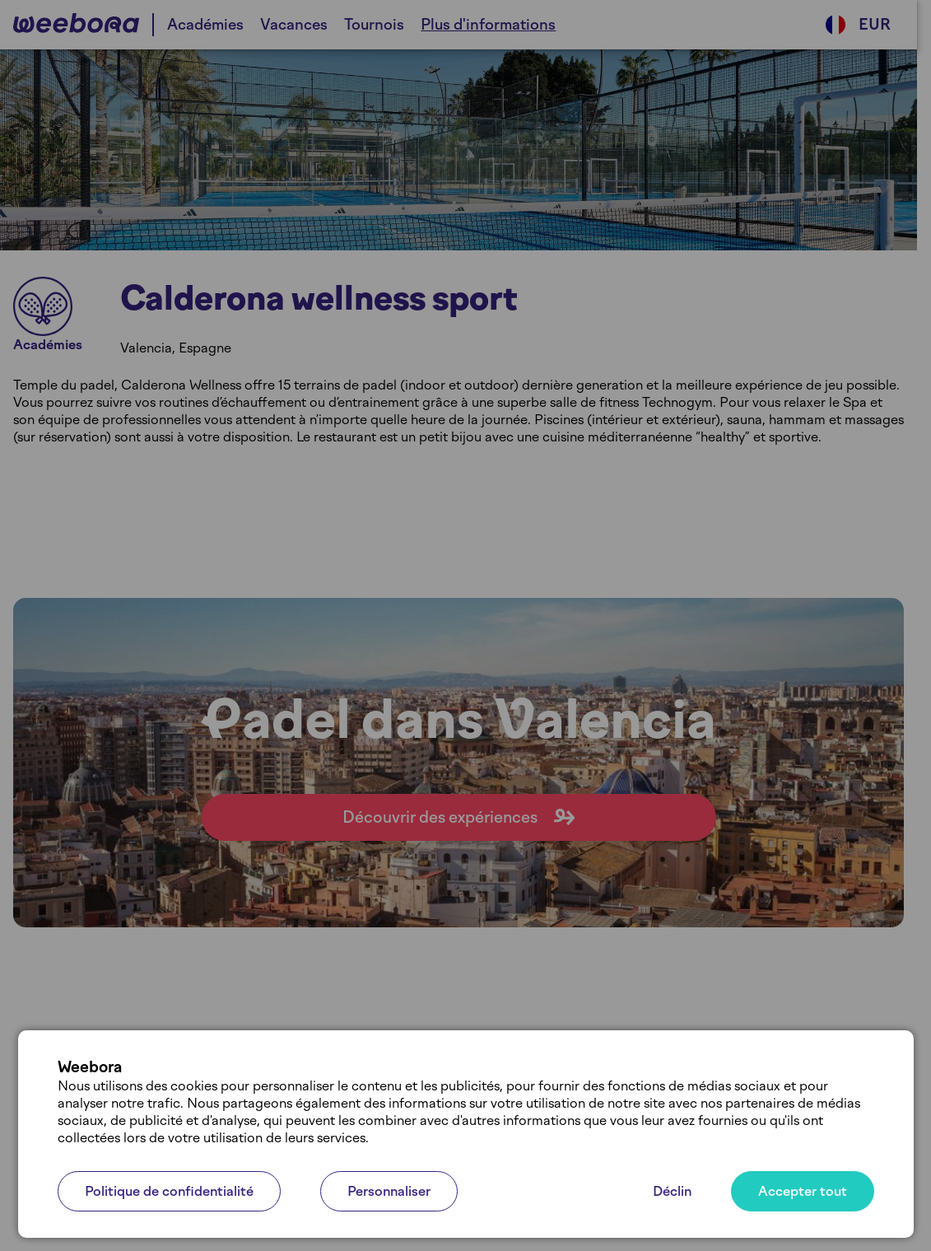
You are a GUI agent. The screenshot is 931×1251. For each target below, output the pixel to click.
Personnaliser (389, 1191)
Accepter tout (802, 1191)
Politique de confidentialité (169, 1191)
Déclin (672, 1191)
